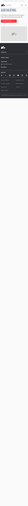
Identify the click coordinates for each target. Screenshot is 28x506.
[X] (5, 75)
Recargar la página (9, 21)
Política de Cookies (4, 90)
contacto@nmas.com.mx (6, 64)
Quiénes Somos (5, 57)
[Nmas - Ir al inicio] (3, 5)
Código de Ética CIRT (20, 80)
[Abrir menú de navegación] (26, 5)
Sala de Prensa (4, 87)
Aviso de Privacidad (19, 83)
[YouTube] (18, 75)
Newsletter (4, 67)
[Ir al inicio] (14, 47)
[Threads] (26, 75)
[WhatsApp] (22, 75)
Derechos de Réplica (5, 80)
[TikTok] (14, 75)
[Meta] (1, 75)
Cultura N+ (18, 87)
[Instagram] (10, 75)
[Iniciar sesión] (22, 5)
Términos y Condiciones (5, 83)
